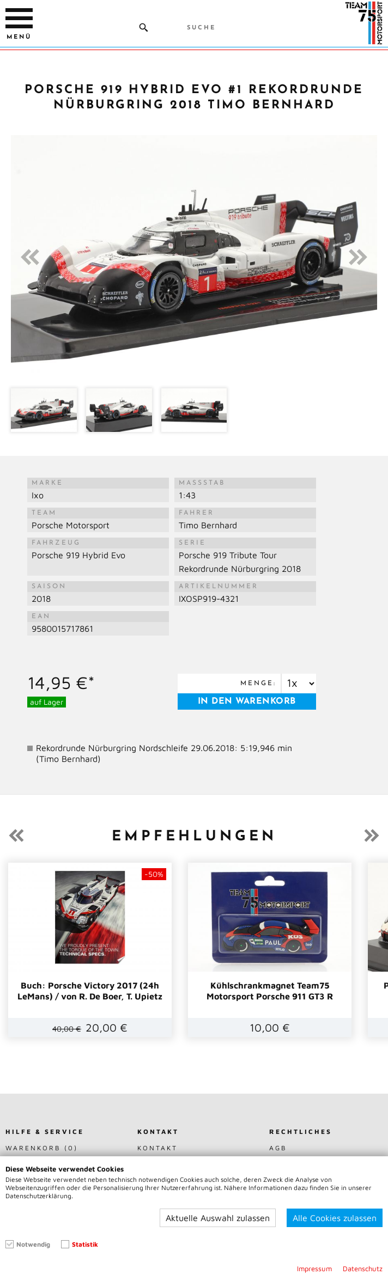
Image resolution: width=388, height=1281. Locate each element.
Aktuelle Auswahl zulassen (218, 1218)
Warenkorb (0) (41, 1148)
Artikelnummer (218, 586)
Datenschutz (363, 1269)
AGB (278, 1148)
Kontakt (157, 1148)
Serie (192, 543)
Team (44, 513)
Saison (49, 586)
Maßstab (202, 483)
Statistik (85, 1244)
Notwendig (33, 1244)
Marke (47, 483)
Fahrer (196, 513)
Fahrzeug (56, 543)
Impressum (314, 1269)
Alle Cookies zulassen (335, 1218)
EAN (41, 616)
